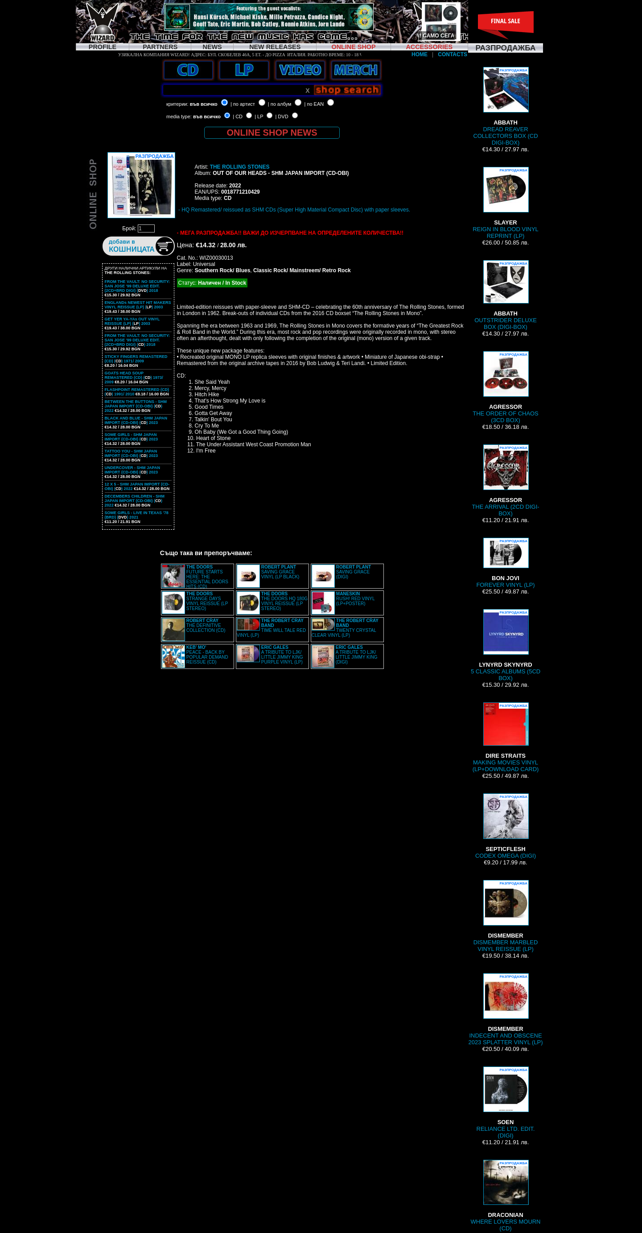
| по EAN (314, 104)
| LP (259, 116)
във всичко (204, 104)
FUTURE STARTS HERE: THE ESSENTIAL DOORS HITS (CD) (207, 577)
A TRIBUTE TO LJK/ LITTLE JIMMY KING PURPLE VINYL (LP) (282, 654)
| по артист (242, 104)
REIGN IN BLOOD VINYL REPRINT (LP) (506, 203)
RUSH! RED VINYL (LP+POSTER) (355, 598)
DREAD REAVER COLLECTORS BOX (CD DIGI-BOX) (505, 106)
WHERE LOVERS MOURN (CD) (506, 1196)
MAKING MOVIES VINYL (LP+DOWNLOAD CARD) (506, 737)
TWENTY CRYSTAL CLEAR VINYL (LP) (345, 628)
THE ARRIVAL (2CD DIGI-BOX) (505, 480)
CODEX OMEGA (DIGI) (505, 826)
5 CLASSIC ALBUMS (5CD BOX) (505, 645)
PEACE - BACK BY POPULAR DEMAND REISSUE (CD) (207, 654)
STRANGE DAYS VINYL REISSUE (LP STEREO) (207, 601)
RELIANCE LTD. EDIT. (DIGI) (506, 1103)
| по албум (280, 104)
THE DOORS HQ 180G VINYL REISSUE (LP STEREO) (284, 601)
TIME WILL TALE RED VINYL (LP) (271, 628)
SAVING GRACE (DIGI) (353, 572)
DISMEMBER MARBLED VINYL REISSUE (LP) (505, 916)
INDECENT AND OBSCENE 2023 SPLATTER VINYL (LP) (505, 1009)
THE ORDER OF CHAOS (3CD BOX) (506, 387)
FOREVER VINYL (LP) (505, 563)
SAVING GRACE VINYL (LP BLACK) (280, 572)
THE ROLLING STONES (240, 167)
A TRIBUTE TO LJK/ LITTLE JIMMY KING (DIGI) (357, 654)
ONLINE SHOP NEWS (272, 132)
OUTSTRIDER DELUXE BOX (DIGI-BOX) (505, 295)
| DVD (281, 116)
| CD (238, 116)
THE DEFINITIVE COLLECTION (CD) (206, 625)
